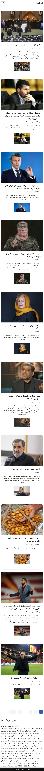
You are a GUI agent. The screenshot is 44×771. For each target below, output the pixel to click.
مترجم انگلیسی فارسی (12, 741)
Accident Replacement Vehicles (12, 766)
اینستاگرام (19, 746)
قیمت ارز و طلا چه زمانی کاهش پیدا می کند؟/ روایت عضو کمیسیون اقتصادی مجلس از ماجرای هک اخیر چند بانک (22, 116)
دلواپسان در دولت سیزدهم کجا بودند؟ (26, 45)
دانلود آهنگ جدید (25, 748)
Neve (28, 769)
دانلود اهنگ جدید (21, 728)
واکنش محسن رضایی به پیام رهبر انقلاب (25, 469)
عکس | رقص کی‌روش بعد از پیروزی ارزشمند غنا (22, 678)
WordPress (17, 769)
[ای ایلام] (39, 3)
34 (19, 712)
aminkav (37, 48)
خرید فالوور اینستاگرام (34, 728)
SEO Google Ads (30, 766)
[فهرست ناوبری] (3, 2)
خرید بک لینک (20, 731)
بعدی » (13, 712)
